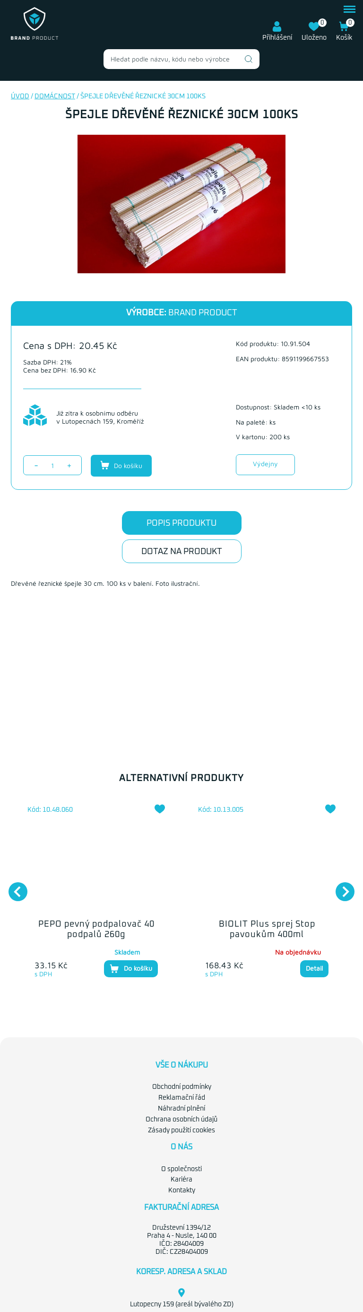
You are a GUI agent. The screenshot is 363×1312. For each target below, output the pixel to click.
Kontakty (181, 1190)
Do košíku (121, 465)
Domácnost (55, 96)
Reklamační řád (181, 1098)
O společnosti (181, 1169)
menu (349, 9)
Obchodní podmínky (181, 1087)
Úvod (20, 96)
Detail (314, 968)
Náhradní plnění (181, 1108)
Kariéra (181, 1179)
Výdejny (265, 464)
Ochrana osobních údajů (181, 1119)
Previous (13, 887)
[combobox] (181, 59)
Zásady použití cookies (181, 1130)
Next (340, 887)
